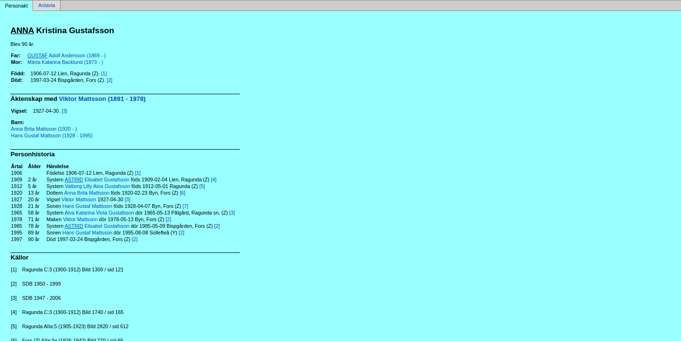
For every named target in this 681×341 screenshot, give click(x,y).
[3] (64, 111)
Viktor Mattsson (78, 199)
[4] (214, 179)
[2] (110, 80)
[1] (104, 73)
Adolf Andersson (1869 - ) (66, 55)
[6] (182, 193)
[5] (202, 186)
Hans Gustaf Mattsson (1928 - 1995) (51, 135)
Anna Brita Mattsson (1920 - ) (44, 129)
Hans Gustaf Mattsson (87, 206)
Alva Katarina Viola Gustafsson (99, 212)
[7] (185, 206)
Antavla (46, 6)
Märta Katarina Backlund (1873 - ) (65, 62)
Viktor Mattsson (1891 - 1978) (102, 98)
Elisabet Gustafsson (97, 179)
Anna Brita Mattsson (87, 193)
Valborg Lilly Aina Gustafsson (97, 186)
